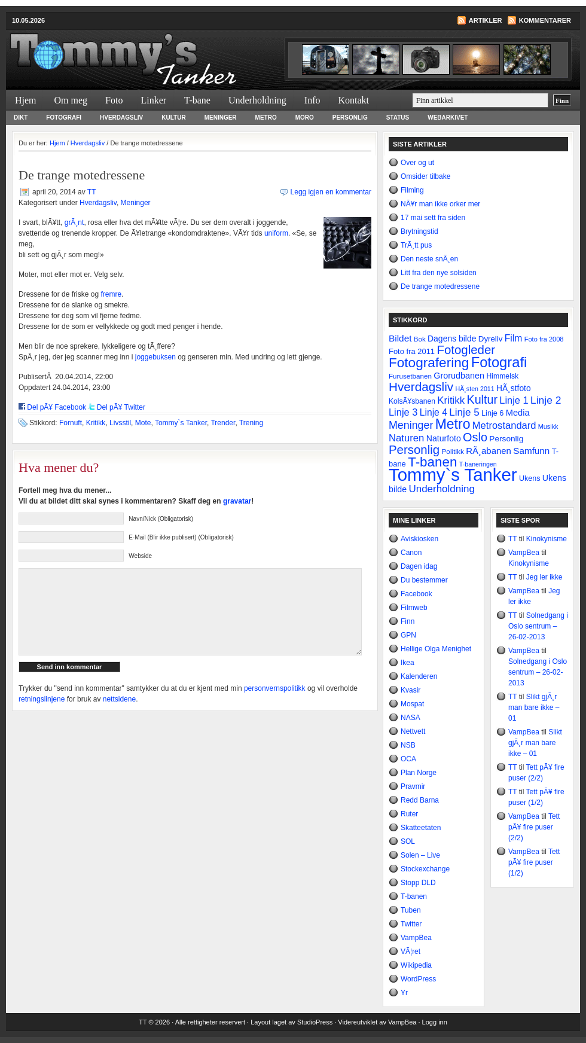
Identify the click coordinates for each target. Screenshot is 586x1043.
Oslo (475, 437)
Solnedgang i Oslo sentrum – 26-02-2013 (538, 626)
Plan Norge (419, 772)
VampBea (416, 938)
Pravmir (413, 786)
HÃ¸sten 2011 (475, 388)
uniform (276, 233)
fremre (110, 294)
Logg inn (434, 1022)
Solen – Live (420, 855)
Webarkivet (448, 117)
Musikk (548, 426)
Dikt (21, 117)
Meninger (221, 117)
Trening (251, 423)
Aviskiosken (419, 539)
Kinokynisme (546, 539)
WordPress (418, 979)
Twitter (411, 924)
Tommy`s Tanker (149, 51)
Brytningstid (419, 231)
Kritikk (96, 423)
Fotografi (63, 117)
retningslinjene (42, 717)
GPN (408, 635)
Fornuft (70, 423)
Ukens (529, 478)
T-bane (197, 100)
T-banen (432, 462)
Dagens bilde (452, 338)
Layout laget (269, 1022)
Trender (222, 423)
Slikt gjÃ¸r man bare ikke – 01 (533, 707)
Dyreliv (490, 338)
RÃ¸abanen (488, 451)
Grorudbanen (459, 375)
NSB (408, 745)
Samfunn (531, 451)
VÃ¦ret (410, 951)
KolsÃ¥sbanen (412, 401)
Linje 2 (545, 400)
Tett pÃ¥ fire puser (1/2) (534, 862)
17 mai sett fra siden (433, 218)
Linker (153, 100)
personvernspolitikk (275, 706)
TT (91, 192)
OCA (408, 759)
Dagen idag (419, 566)
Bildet (400, 338)
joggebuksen (155, 357)
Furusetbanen (410, 376)
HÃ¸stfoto (513, 388)
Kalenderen (419, 676)
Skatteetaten (421, 828)
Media (518, 412)
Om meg (71, 100)
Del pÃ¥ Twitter (121, 407)
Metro (266, 117)
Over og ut (417, 162)
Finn (407, 621)
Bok (420, 339)
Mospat (412, 704)
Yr (404, 993)
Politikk (452, 451)
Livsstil (120, 423)
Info (312, 100)
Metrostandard (504, 425)
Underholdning (257, 100)
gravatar (237, 501)
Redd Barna (420, 800)
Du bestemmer (424, 580)
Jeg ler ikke (544, 577)
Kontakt (353, 100)
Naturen (406, 438)
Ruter (409, 814)
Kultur (173, 117)
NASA (410, 717)
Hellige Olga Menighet (436, 649)
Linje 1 (513, 400)
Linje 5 (464, 412)
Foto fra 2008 (544, 339)
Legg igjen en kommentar (331, 192)
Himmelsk (502, 376)
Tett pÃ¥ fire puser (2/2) (534, 827)
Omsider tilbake (425, 176)
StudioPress (314, 1022)
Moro (304, 117)
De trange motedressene (440, 286)
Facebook (416, 594)
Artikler (485, 20)
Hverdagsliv (121, 117)
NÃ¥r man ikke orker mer (440, 204)
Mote (143, 423)
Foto (114, 100)
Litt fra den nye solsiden (439, 273)
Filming (412, 190)
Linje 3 (403, 412)
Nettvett (413, 731)
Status (398, 117)
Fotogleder (466, 349)
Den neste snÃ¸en (429, 259)
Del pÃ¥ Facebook (56, 407)
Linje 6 (492, 413)
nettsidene (119, 717)
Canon (411, 552)
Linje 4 (433, 412)
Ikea (407, 662)
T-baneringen (478, 464)
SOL (408, 841)
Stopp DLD (418, 883)
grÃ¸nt (74, 222)
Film (514, 338)
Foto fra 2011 (412, 351)
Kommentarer (545, 20)
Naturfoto (443, 438)
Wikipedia (416, 965)
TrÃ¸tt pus (416, 245)
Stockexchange (425, 869)
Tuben (411, 910)
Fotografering (429, 362)
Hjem (25, 100)
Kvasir (410, 690)
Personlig (350, 117)
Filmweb (414, 607)
